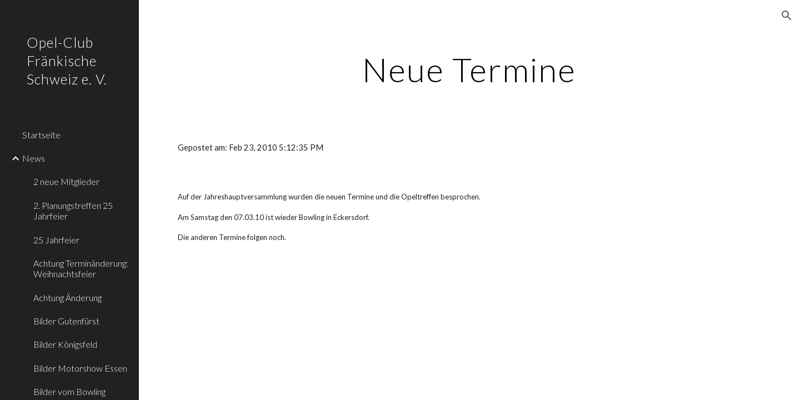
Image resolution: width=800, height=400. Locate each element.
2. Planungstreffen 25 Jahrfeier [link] (73, 210)
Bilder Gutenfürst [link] (66, 321)
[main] (469, 69)
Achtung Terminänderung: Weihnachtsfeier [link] (80, 268)
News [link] (33, 158)
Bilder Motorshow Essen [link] (80, 368)
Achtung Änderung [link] (67, 297)
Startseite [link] (41, 134)
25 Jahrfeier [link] (56, 239)
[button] (786, 15)
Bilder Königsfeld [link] (65, 344)
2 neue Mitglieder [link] (66, 181)
